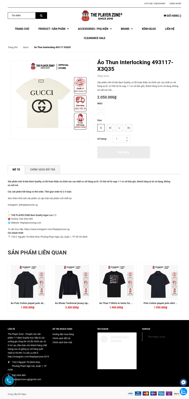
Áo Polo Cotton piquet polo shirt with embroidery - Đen (41, 303)
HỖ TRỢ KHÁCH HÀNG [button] (63, 329)
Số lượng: (102, 139)
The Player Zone (156, 336)
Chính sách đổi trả (61, 338)
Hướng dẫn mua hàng (63, 334)
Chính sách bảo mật (62, 342)
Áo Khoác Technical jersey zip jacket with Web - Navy (84, 303)
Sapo (23, 394)
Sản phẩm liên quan (37, 252)
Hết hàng (124, 152)
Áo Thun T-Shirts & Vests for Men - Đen (120, 303)
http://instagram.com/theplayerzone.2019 (28, 356)
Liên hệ (11, 329)
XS (128, 128)
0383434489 (159, 3)
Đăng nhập (175, 3)
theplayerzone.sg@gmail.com (26, 379)
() (172, 15)
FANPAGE (146, 329)
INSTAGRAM (102, 329)
